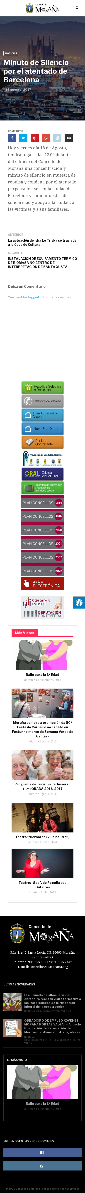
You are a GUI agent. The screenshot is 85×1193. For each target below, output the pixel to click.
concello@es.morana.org (49, 967)
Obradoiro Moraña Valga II (53, 1011)
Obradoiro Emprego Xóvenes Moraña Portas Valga (52, 1041)
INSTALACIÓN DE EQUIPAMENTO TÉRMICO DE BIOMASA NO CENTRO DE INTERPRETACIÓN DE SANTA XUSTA (42, 263)
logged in (35, 297)
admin (28, 680)
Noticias (11, 53)
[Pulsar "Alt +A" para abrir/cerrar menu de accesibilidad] (79, 602)
